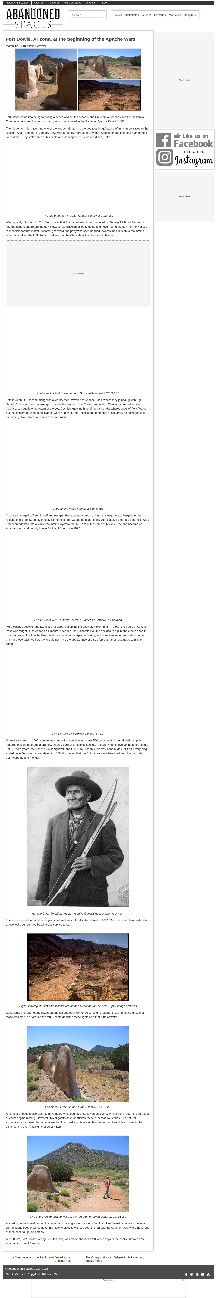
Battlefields (132, 15)
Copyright (90, 2)
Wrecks (146, 15)
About (9, 1274)
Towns (118, 15)
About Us (38, 2)
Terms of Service (72, 2)
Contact (20, 1274)
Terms (58, 1274)
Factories (160, 15)
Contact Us (53, 2)
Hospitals (190, 15)
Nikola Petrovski (37, 46)
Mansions (175, 15)
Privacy (103, 2)
